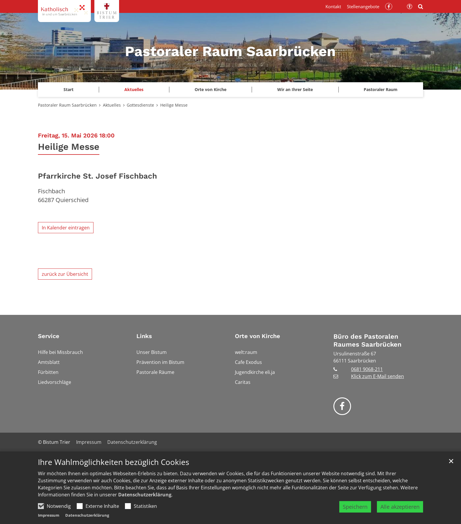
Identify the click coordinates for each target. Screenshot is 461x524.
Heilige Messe (174, 105)
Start (69, 89)
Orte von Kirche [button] (210, 89)
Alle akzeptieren (400, 506)
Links (144, 336)
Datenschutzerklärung (144, 494)
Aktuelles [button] (133, 89)
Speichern (355, 506)
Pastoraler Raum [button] (380, 89)
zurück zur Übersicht (65, 274)
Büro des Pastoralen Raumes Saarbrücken (367, 340)
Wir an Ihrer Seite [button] (295, 89)
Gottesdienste (140, 105)
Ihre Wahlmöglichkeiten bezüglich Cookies (113, 462)
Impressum (48, 515)
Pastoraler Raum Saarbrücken (67, 105)
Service (48, 336)
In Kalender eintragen (66, 227)
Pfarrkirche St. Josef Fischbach (97, 176)
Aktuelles (112, 105)
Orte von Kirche (257, 336)
